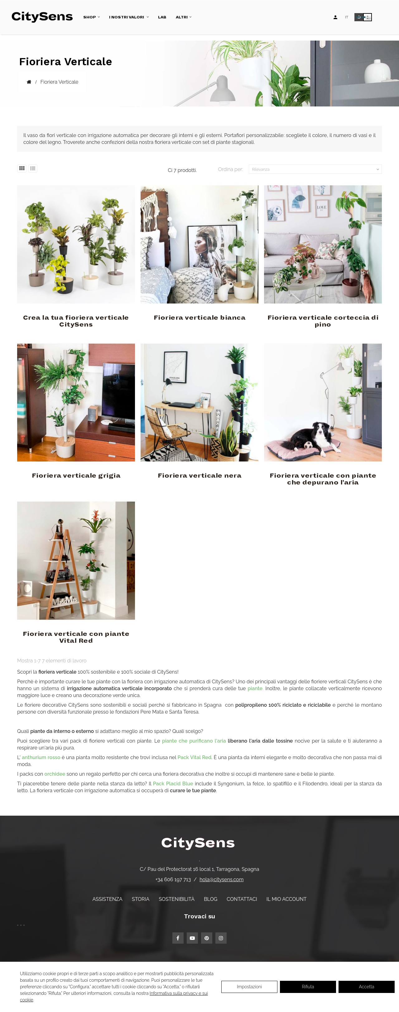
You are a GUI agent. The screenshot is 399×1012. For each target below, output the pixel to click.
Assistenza (107, 899)
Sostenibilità (177, 899)
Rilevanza (316, 169)
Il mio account (287, 899)
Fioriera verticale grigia (76, 476)
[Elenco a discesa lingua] (347, 17)
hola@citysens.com (221, 879)
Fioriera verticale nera (200, 476)
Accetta (366, 986)
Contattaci (242, 899)
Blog (210, 899)
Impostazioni (249, 986)
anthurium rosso (41, 757)
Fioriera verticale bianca (200, 318)
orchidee (54, 774)
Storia (140, 899)
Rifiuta (308, 986)
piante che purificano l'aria (194, 741)
